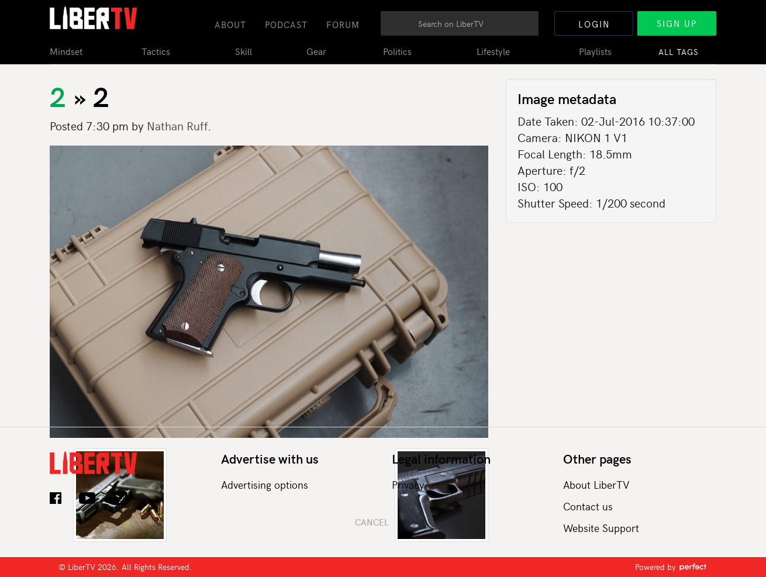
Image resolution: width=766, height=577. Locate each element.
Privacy (408, 484)
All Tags (678, 51)
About (230, 24)
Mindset (66, 50)
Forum (343, 24)
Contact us (588, 506)
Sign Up (677, 23)
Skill (243, 50)
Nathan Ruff (177, 125)
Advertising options (264, 484)
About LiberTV (596, 484)
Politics (397, 50)
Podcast (286, 24)
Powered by (671, 566)
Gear (316, 50)
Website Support (601, 527)
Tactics (156, 50)
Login (594, 24)
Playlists (595, 50)
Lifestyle (493, 50)
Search (529, 30)
